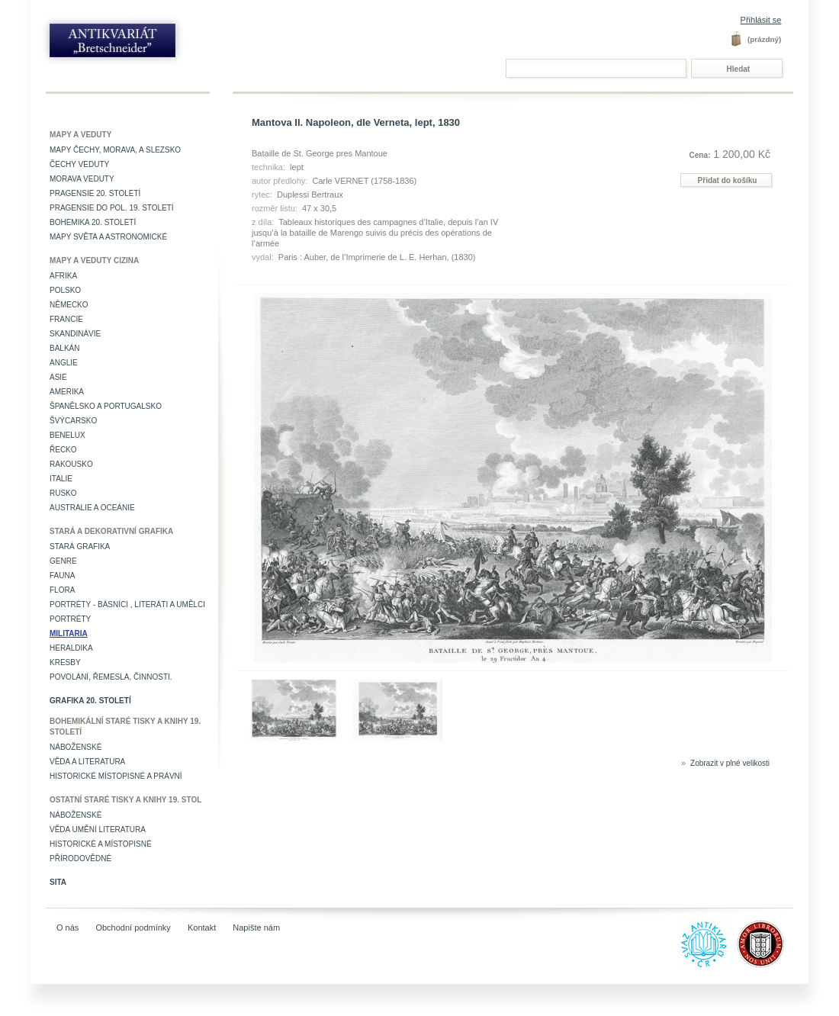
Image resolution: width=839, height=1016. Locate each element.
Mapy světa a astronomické (108, 237)
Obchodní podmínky (132, 927)
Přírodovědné (80, 858)
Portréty (70, 619)
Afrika (63, 276)
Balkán (64, 348)
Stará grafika (80, 546)
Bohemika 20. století (93, 222)
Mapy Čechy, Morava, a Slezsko (115, 150)
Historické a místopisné (101, 844)
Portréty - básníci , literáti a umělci (127, 604)
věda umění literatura (98, 829)
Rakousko (71, 464)
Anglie (64, 362)
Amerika (67, 391)
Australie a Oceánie (92, 507)
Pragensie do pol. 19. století (112, 208)
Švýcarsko (73, 420)
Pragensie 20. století (95, 193)
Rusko (63, 493)
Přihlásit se (761, 19)
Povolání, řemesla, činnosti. (111, 677)
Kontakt (202, 927)
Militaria (69, 633)
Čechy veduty (79, 164)
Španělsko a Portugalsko (106, 406)
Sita (58, 882)
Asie (58, 377)
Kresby (65, 662)
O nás (67, 927)
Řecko (63, 449)
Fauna (62, 575)
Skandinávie (75, 334)
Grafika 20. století (90, 700)
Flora (62, 590)
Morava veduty (82, 179)
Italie (61, 478)
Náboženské (75, 747)
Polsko (65, 290)
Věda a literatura (87, 761)
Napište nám (256, 927)
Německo (69, 305)
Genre (63, 561)
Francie (66, 319)
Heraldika (71, 648)
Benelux (67, 435)
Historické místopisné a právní (116, 776)
